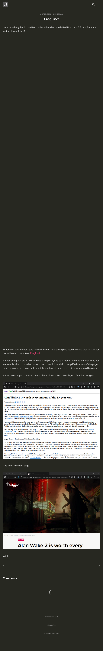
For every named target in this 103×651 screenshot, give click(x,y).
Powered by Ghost (51, 633)
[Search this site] (93, 4)
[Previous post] (5, 566)
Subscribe (51, 625)
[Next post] (98, 566)
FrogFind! (35, 353)
